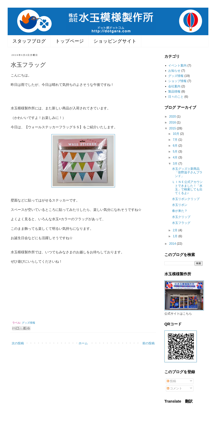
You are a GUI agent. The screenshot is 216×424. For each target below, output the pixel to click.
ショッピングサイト (114, 41)
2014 (173, 243)
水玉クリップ (181, 216)
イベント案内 (177, 65)
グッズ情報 (28, 322)
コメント (174, 388)
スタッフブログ (29, 41)
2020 (173, 116)
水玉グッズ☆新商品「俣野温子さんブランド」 (187, 172)
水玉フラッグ (181, 222)
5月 (175, 151)
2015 (173, 128)
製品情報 (174, 91)
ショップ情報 (177, 81)
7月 (175, 139)
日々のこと (176, 96)
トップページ (69, 41)
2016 (173, 122)
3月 (175, 163)
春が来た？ (179, 210)
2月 (175, 230)
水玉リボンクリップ (186, 199)
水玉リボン (179, 204)
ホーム (83, 343)
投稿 (171, 381)
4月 (175, 157)
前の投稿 (148, 343)
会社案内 (174, 86)
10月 (176, 133)
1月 (175, 236)
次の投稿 (18, 343)
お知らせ (174, 70)
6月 (175, 145)
